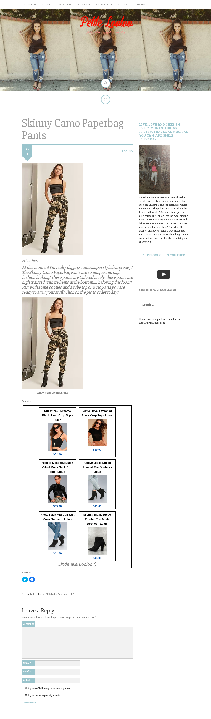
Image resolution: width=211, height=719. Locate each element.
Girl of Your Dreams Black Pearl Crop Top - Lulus (57, 415)
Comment (28, 623)
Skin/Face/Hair (63, 4)
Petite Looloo (106, 23)
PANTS (54, 594)
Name (27, 663)
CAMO (47, 594)
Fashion (46, 4)
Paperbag (62, 594)
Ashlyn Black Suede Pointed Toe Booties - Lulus (97, 467)
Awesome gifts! (104, 4)
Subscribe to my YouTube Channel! (158, 289)
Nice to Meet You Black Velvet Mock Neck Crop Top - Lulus (57, 467)
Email (27, 671)
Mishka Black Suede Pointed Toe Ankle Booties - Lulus (97, 519)
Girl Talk (122, 4)
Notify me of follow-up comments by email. (48, 688)
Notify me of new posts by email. (42, 695)
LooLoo (127, 151)
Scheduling (139, 4)
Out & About (83, 4)
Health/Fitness (28, 4)
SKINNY (70, 594)
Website (27, 680)
